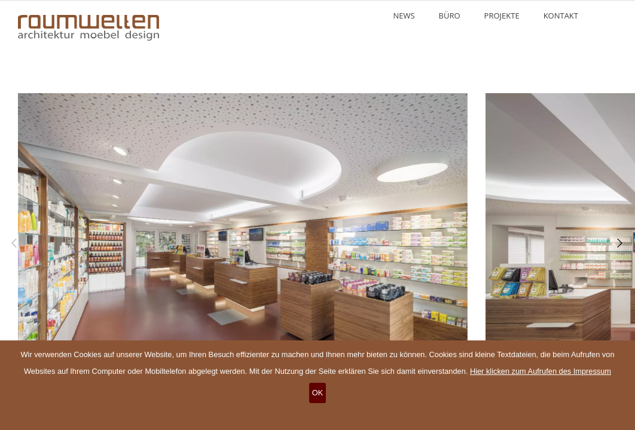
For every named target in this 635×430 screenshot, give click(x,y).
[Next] (617, 243)
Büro (449, 15)
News (403, 15)
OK (317, 392)
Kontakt (561, 15)
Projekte (502, 15)
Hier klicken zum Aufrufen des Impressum (540, 371)
